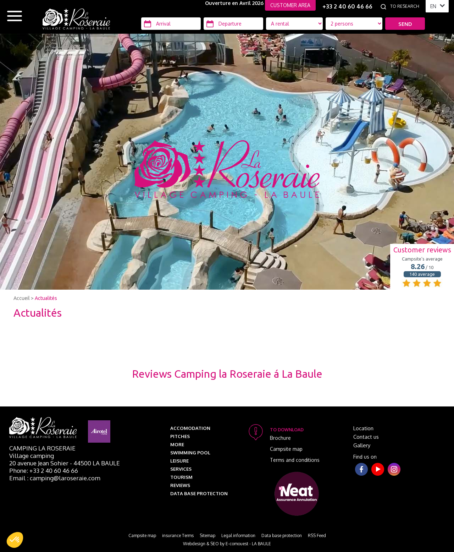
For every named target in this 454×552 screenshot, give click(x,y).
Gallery (361, 445)
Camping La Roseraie (42, 448)
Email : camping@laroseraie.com (54, 478)
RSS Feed (317, 535)
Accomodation (190, 428)
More (177, 444)
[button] (14, 539)
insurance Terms (178, 535)
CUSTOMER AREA (290, 5)
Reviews (180, 485)
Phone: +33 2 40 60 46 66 (43, 470)
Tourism (181, 477)
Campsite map (286, 449)
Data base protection (199, 493)
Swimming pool (190, 452)
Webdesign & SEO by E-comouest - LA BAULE (227, 543)
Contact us (366, 436)
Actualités (46, 298)
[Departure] (233, 23)
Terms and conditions (295, 460)
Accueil (21, 298)
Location (363, 428)
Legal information (238, 535)
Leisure (179, 461)
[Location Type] (354, 23)
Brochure (280, 438)
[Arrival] (171, 23)
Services (181, 469)
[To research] (406, 6)
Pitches (180, 436)
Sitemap (207, 535)
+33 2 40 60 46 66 (347, 6)
